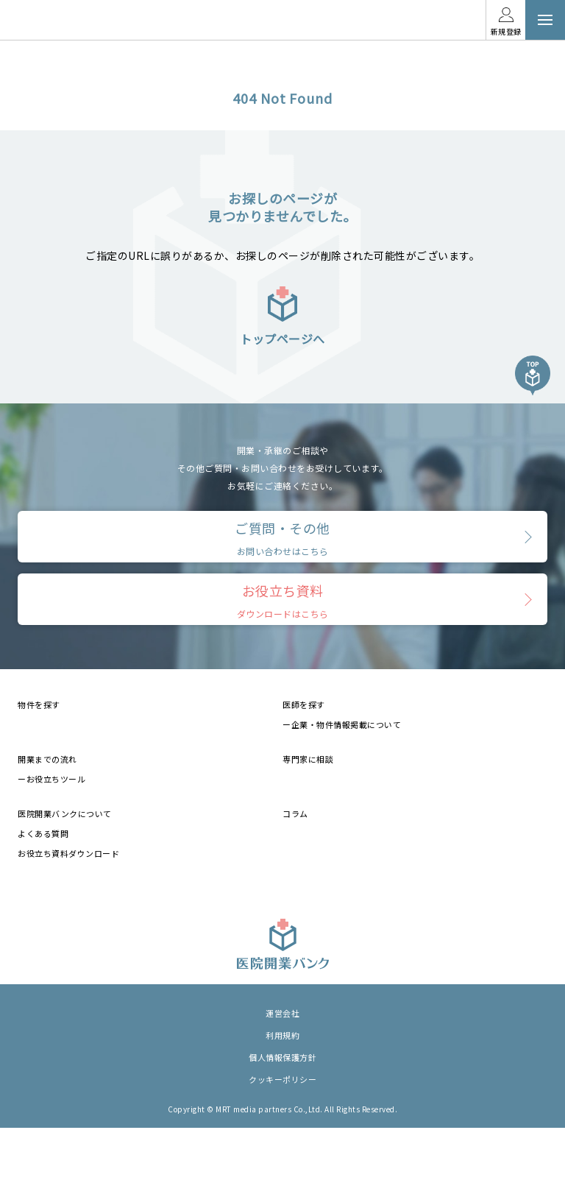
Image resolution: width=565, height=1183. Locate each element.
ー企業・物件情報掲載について (341, 724)
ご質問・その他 (282, 537)
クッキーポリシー (282, 1079)
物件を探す (39, 704)
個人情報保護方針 (282, 1057)
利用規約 (282, 1035)
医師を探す (303, 704)
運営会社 (282, 1013)
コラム (295, 813)
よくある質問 (43, 833)
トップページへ (282, 315)
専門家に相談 (307, 759)
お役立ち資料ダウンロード (68, 853)
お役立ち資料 (283, 600)
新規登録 (506, 31)
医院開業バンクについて (65, 813)
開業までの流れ (47, 759)
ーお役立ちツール (51, 779)
